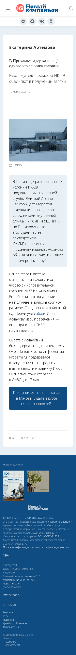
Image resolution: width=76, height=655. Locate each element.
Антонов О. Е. (33, 576)
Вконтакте (21, 623)
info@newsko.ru (11, 595)
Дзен (6, 623)
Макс (12, 623)
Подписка (8, 619)
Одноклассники (12, 627)
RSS (5, 616)
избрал (40, 313)
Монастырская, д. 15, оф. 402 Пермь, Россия (19, 581)
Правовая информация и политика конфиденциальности (36, 547)
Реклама (8, 612)
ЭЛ (48, 536)
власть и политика (21, 438)
